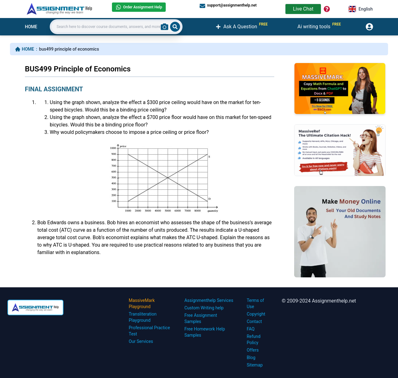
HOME (31, 26)
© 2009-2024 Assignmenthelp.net (319, 301)
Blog (251, 357)
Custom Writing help (204, 307)
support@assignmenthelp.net (228, 5)
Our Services (141, 341)
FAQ (250, 328)
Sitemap (254, 364)
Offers (253, 350)
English (361, 9)
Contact (254, 321)
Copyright (256, 314)
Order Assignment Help (139, 7)
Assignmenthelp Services (208, 300)
